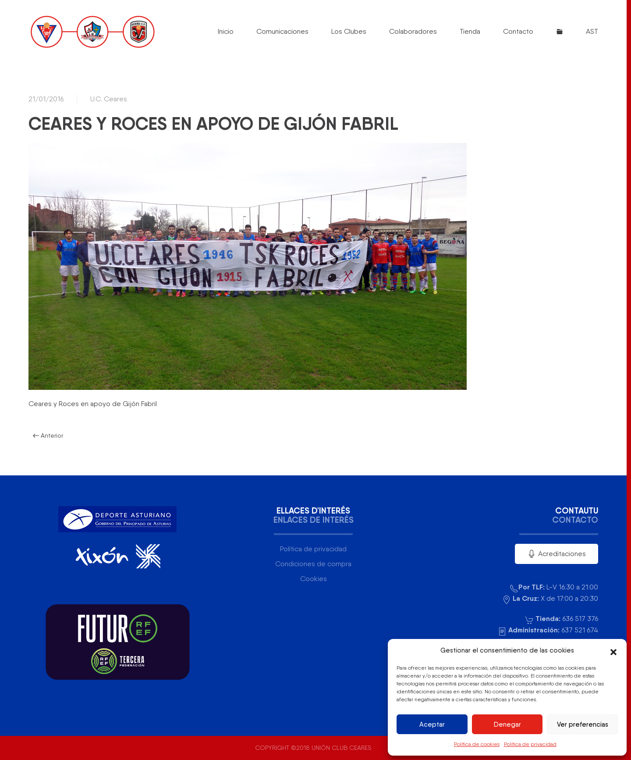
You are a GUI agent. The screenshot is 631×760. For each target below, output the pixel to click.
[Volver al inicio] (92, 31)
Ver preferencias (582, 724)
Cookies (313, 578)
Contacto (518, 31)
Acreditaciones (556, 553)
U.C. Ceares (108, 99)
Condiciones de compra (313, 564)
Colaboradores (413, 31)
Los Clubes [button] (348, 31)
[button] (613, 650)
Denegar (507, 724)
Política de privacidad (530, 744)
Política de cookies (477, 744)
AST (592, 31)
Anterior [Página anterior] (48, 435)
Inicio (226, 31)
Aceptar (432, 724)
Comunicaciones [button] (282, 31)
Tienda (470, 31)
